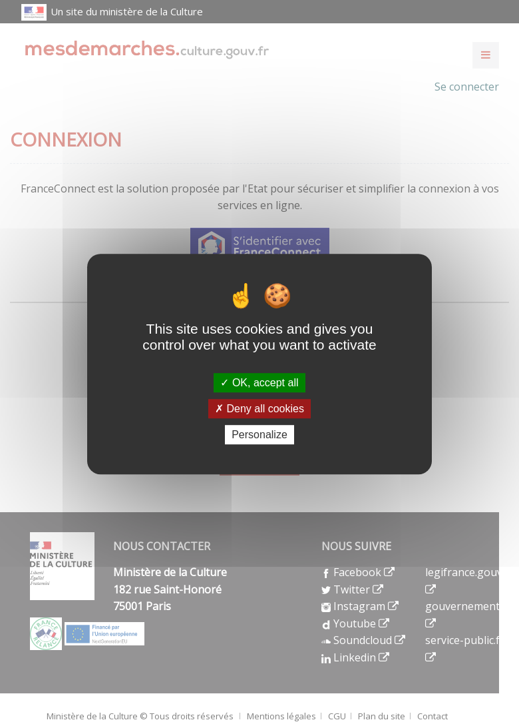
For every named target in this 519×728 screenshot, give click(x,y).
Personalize (259, 434)
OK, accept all (259, 382)
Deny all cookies (259, 408)
